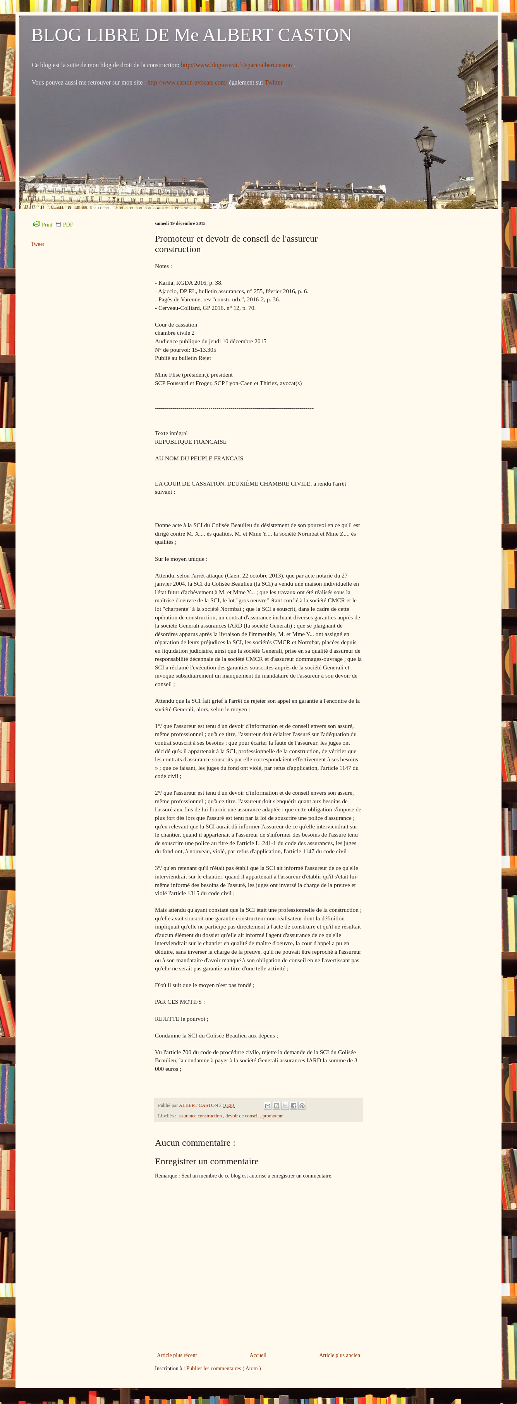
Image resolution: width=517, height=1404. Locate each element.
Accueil (258, 1355)
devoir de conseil (242, 1116)
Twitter (274, 82)
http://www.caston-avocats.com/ (187, 82)
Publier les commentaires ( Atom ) (223, 1368)
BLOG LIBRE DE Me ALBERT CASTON (191, 34)
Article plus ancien (339, 1355)
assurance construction (200, 1116)
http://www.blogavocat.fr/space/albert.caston (237, 65)
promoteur (273, 1116)
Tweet (37, 244)
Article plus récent (177, 1355)
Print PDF (53, 225)
